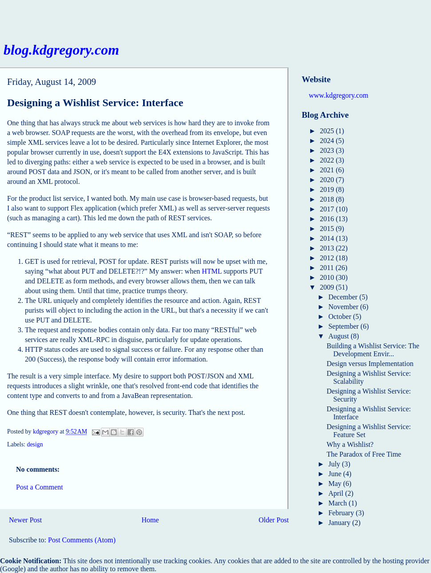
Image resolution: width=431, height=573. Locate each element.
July (335, 464)
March (338, 503)
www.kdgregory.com (338, 95)
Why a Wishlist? (350, 444)
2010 (328, 277)
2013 (328, 248)
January (340, 522)
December (343, 297)
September (344, 326)
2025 (328, 131)
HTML (212, 271)
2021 (328, 170)
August (339, 336)
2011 (327, 267)
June (335, 474)
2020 (328, 179)
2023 (328, 150)
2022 (328, 160)
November (344, 306)
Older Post (274, 520)
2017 (328, 209)
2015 (328, 228)
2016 (328, 219)
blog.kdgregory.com (61, 50)
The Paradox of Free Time (364, 454)
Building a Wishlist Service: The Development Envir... (373, 350)
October (340, 316)
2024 (328, 140)
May (335, 483)
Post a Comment (39, 487)
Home (150, 520)
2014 (328, 238)
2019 (328, 189)
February (342, 513)
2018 (328, 199)
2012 (328, 258)
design (35, 444)
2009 (328, 287)
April (336, 493)
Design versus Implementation (370, 363)
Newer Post (25, 520)
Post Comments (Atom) (82, 540)
